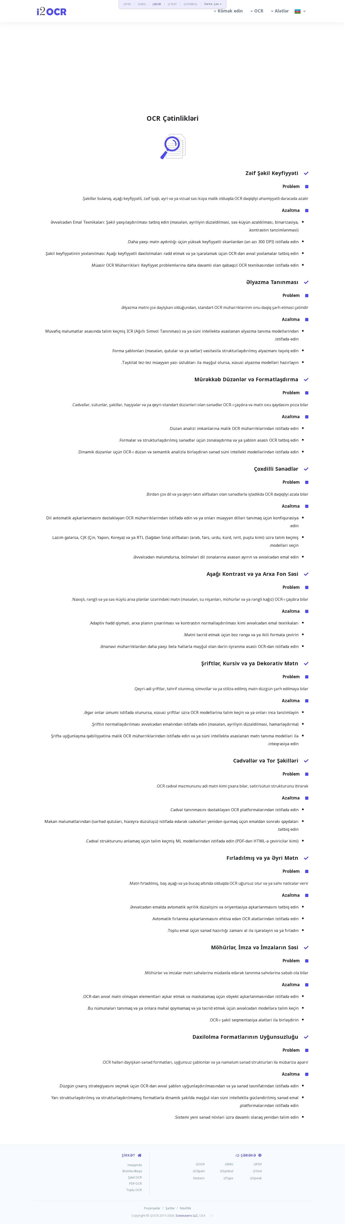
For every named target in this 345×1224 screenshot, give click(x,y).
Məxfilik (185, 1208)
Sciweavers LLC (187, 1215)
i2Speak (256, 1178)
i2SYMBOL (191, 4)
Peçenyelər (152, 1208)
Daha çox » (213, 4)
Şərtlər (170, 1208)
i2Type (228, 1178)
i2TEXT (172, 4)
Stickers (199, 1178)
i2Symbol (226, 1171)
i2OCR (157, 4)
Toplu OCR (134, 1190)
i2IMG (142, 4)
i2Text (257, 1171)
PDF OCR (135, 1183)
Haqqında (135, 1165)
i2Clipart (199, 1171)
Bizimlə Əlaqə (132, 1171)
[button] (227, 11)
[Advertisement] (172, 74)
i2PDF (127, 4)
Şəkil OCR (135, 1177)
